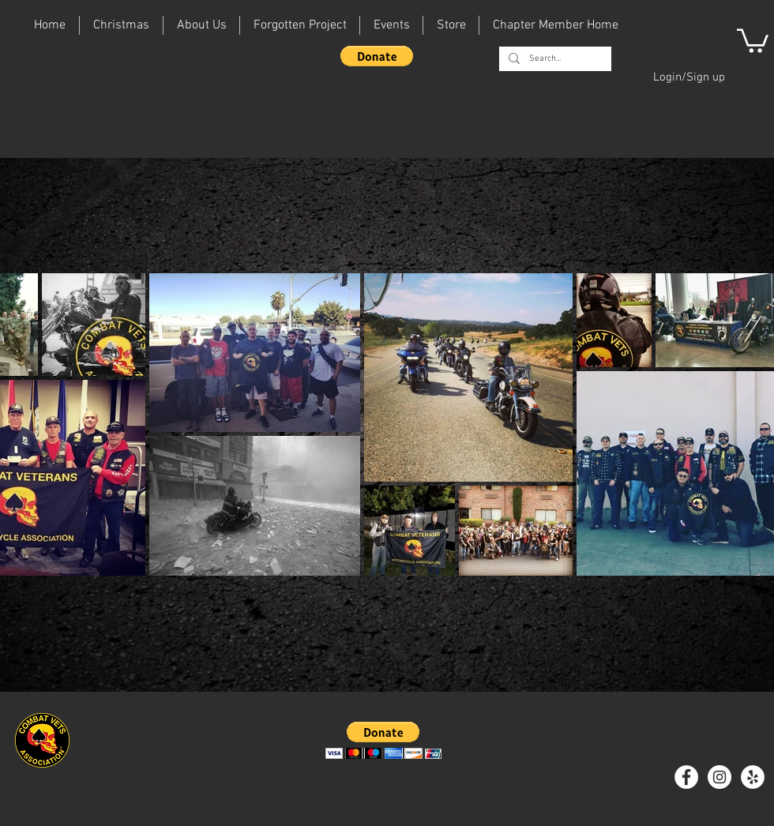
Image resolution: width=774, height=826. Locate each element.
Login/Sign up (689, 77)
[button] (376, 56)
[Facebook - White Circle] (686, 777)
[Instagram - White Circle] (719, 777)
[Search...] (553, 59)
